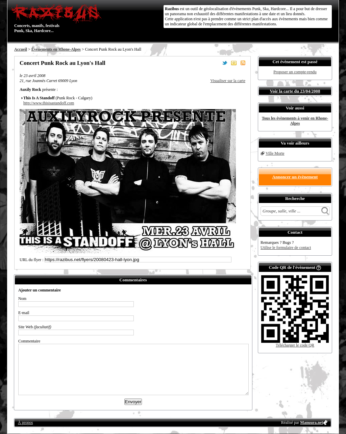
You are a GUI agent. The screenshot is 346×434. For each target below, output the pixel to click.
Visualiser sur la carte (227, 80)
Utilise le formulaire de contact (286, 247)
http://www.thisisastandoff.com (48, 103)
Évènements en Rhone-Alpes (56, 49)
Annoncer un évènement (295, 176)
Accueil (20, 49)
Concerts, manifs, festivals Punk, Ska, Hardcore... (58, 18)
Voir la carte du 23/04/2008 (295, 91)
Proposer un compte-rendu (294, 72)
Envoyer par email (234, 63)
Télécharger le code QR (295, 345)
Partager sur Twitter (224, 63)
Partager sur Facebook (215, 63)
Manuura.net (311, 422)
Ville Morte (275, 153)
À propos (25, 422)
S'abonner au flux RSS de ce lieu (243, 63)
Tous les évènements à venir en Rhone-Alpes (295, 121)
